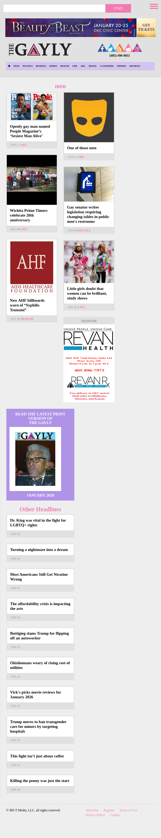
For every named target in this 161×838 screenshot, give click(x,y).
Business (41, 66)
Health (64, 66)
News (16, 66)
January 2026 (40, 495)
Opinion (121, 66)
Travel (93, 66)
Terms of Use (128, 810)
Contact (115, 815)
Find (118, 8)
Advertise (92, 810)
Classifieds (107, 66)
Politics (28, 66)
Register (108, 810)
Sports (53, 66)
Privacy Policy (95, 815)
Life (74, 66)
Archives (134, 66)
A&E (82, 66)
